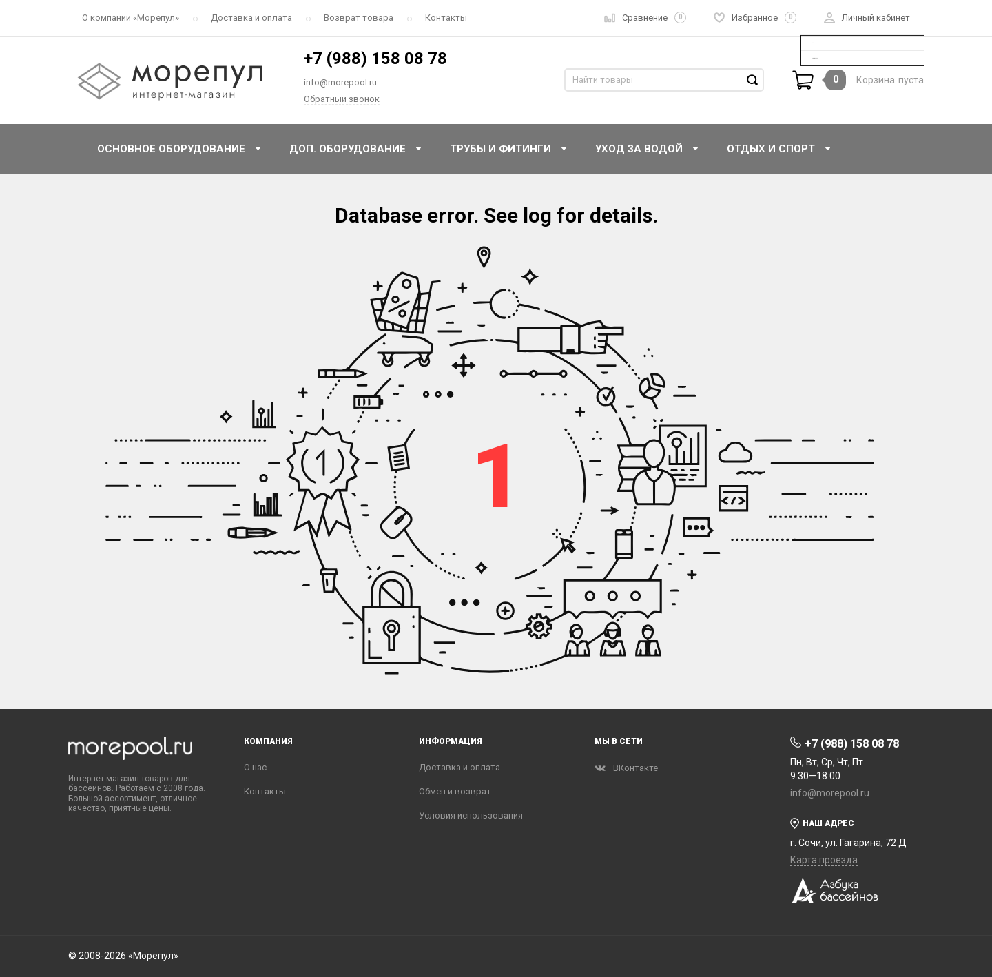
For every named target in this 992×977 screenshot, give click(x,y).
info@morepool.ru (340, 82)
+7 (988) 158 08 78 (375, 58)
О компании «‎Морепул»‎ (130, 17)
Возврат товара (358, 17)
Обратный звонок (342, 99)
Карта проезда (824, 859)
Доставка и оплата (251, 17)
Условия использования (471, 815)
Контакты (446, 17)
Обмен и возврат (455, 791)
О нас (255, 767)
